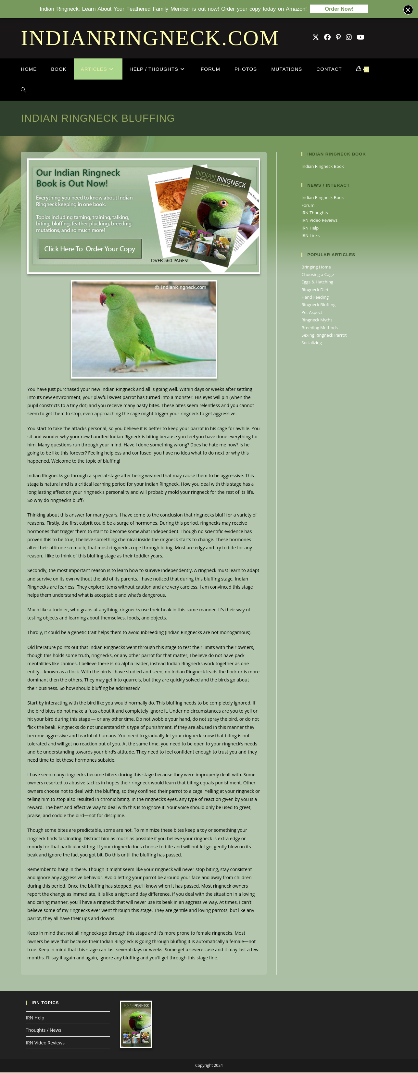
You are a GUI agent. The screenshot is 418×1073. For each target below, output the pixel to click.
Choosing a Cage (317, 275)
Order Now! (339, 9)
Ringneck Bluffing (318, 305)
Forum (307, 206)
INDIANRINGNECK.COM (150, 38)
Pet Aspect (311, 313)
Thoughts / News (43, 1031)
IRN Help (310, 228)
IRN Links (310, 236)
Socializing (311, 343)
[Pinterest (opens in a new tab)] (338, 38)
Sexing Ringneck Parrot (324, 336)
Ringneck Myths (316, 320)
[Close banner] (408, 10)
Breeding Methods (319, 328)
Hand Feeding (315, 298)
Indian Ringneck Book (322, 167)
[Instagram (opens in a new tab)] (348, 38)
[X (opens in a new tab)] (316, 38)
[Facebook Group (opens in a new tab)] (327, 38)
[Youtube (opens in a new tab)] (360, 38)
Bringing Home (316, 267)
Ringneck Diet (314, 290)
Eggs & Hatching (317, 282)
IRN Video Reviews (319, 221)
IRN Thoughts (314, 213)
